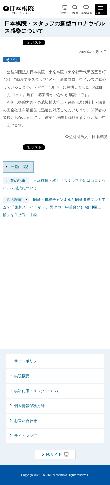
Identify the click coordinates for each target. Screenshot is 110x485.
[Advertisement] (55, 288)
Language (86, 9)
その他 (11, 59)
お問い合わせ (25, 421)
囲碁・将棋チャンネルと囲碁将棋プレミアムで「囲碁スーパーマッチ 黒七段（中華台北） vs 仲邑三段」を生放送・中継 (54, 207)
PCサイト (65, 9)
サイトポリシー (27, 361)
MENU (101, 9)
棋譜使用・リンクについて (37, 391)
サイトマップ (25, 435)
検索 (75, 9)
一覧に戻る (20, 167)
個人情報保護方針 (29, 406)
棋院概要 (21, 376)
